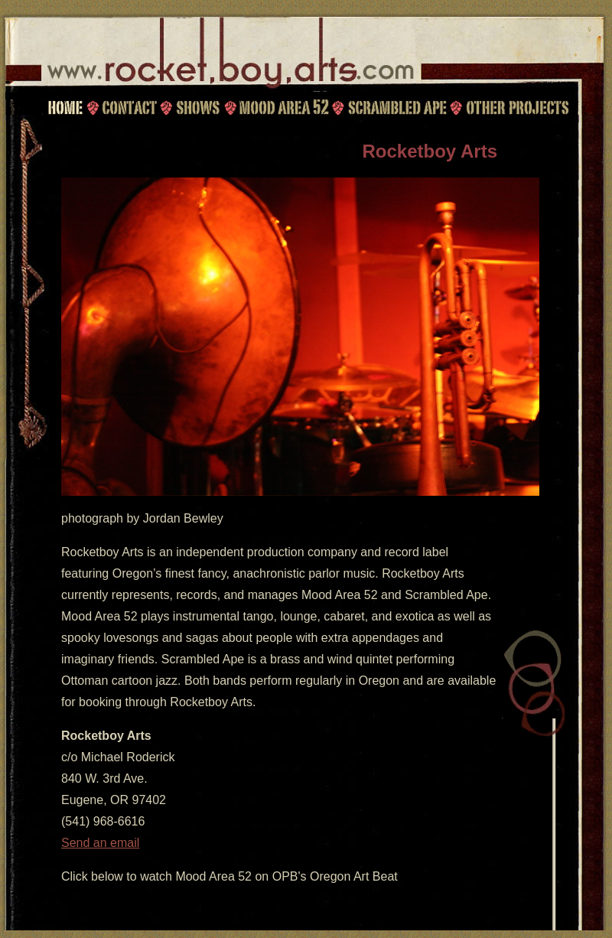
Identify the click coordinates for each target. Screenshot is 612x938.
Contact (127, 107)
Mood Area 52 (283, 107)
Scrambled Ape (397, 107)
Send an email (100, 842)
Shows (197, 107)
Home (65, 107)
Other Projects (518, 107)
